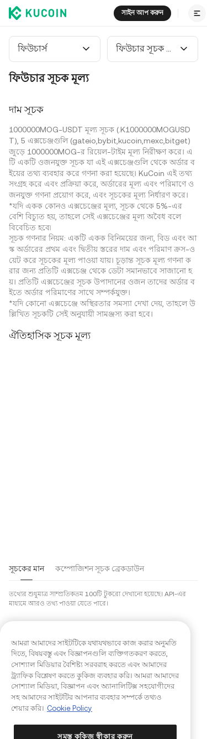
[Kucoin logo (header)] (37, 12)
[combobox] (54, 48)
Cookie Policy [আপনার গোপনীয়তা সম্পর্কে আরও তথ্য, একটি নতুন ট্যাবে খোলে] (69, 722)
